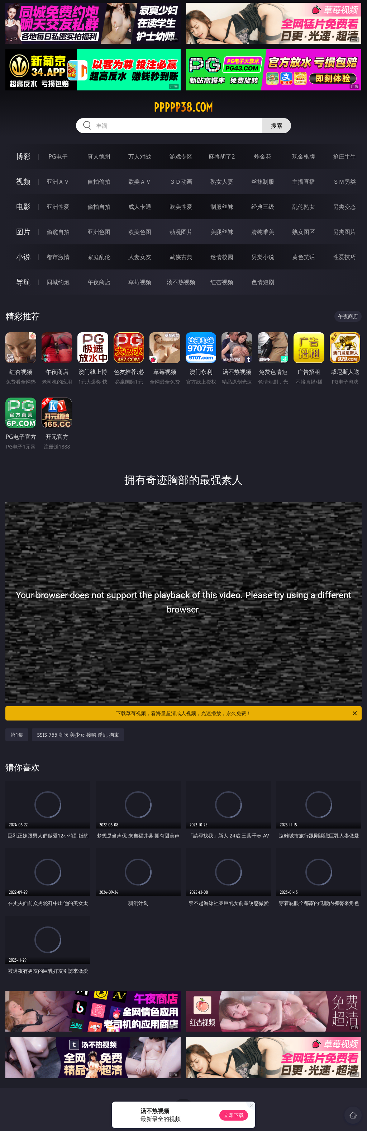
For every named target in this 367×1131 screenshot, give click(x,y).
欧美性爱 (181, 207)
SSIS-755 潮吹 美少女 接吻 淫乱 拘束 (78, 734)
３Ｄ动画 (181, 182)
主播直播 (303, 182)
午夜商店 (98, 282)
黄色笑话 (303, 257)
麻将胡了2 (222, 156)
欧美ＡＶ (139, 182)
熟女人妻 (221, 182)
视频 (23, 181)
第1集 (16, 734)
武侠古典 (181, 257)
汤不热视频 (181, 282)
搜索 (276, 126)
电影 (23, 206)
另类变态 (344, 207)
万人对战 (139, 156)
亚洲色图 (98, 232)
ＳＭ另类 (344, 182)
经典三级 (262, 207)
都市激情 (58, 257)
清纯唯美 (262, 232)
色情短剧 (262, 282)
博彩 (23, 156)
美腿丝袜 (221, 232)
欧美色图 (139, 232)
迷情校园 (221, 257)
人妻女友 (139, 257)
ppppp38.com (183, 107)
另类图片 (344, 232)
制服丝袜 (221, 207)
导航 (23, 282)
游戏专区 (181, 156)
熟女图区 (303, 232)
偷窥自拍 (58, 232)
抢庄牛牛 (344, 156)
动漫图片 (181, 232)
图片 (23, 231)
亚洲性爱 (58, 207)
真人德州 (98, 156)
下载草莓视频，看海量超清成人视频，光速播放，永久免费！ (237, 713)
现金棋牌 (303, 156)
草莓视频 (139, 282)
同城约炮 (58, 282)
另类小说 (262, 257)
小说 (23, 257)
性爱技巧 (344, 257)
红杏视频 (221, 282)
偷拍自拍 (98, 207)
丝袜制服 (262, 182)
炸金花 (262, 156)
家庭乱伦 (98, 257)
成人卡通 (139, 207)
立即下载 (234, 1115)
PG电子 (57, 156)
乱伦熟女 (303, 207)
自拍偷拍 (98, 182)
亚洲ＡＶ (58, 182)
